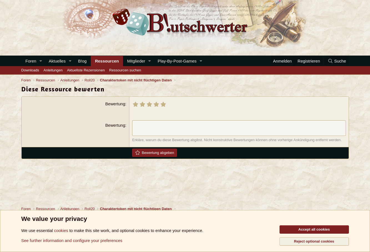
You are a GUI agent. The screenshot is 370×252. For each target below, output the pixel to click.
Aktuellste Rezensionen (86, 70)
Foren (31, 61)
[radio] (135, 104)
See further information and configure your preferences (71, 240)
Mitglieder (136, 61)
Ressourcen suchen (125, 70)
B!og (82, 61)
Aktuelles (57, 61)
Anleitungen (53, 70)
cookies (61, 230)
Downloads (30, 70)
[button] (41, 61)
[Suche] (337, 61)
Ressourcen (107, 61)
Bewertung (115, 103)
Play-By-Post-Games (177, 61)
